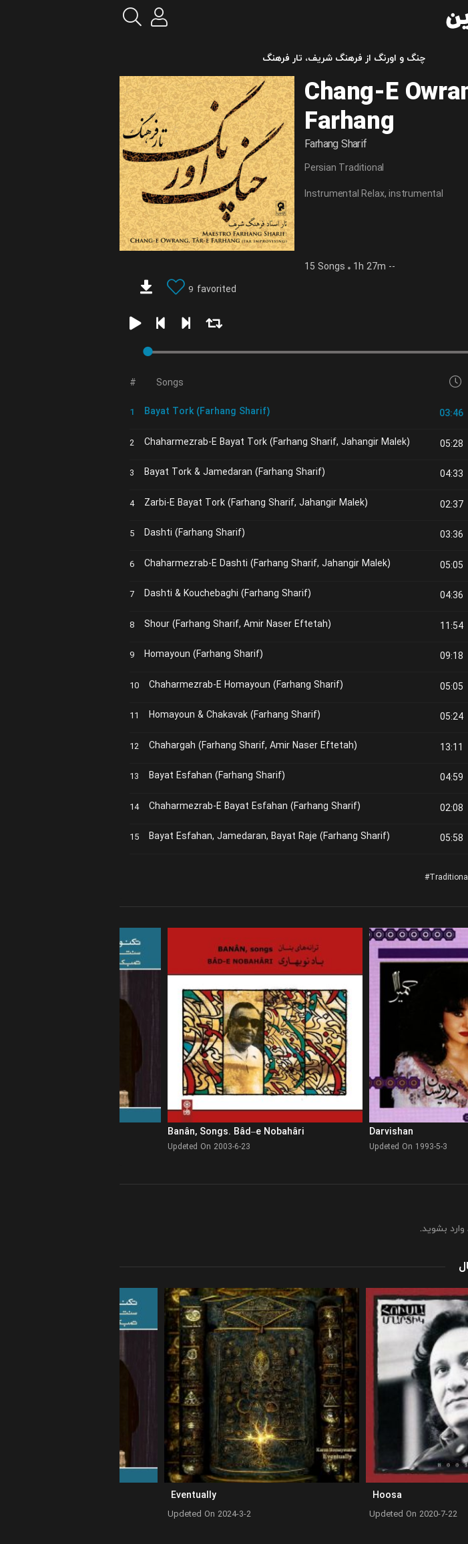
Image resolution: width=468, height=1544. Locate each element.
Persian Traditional (234, 168)
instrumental (306, 194)
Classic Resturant (428, 877)
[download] (37, 289)
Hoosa (277, 1495)
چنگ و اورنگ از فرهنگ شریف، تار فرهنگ (234, 58)
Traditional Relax (351, 877)
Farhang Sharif (226, 144)
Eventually (84, 1495)
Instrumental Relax (234, 194)
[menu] (446, 18)
